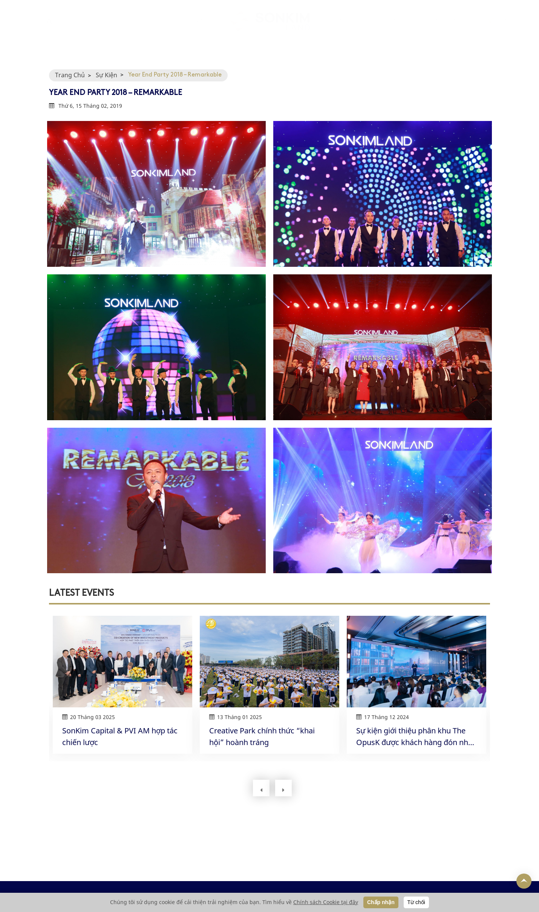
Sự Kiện (106, 75)
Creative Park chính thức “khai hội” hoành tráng (262, 736)
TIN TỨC (345, 28)
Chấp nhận (381, 902)
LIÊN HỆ (396, 28)
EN (505, 28)
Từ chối (416, 902)
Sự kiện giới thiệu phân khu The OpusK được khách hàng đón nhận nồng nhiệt (416, 736)
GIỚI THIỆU (142, 28)
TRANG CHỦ (80, 28)
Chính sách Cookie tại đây (325, 902)
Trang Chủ (70, 75)
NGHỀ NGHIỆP (455, 28)
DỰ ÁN (195, 28)
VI (491, 28)
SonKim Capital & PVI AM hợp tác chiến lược (120, 736)
